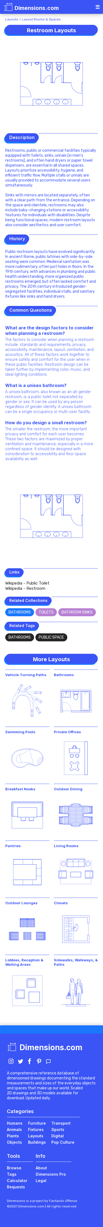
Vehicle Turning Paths (25, 675)
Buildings (37, 1142)
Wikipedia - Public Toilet (27, 583)
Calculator (17, 1180)
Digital (57, 1135)
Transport (61, 1123)
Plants (13, 1135)
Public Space (51, 637)
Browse (14, 1167)
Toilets (46, 612)
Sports (57, 1129)
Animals (14, 1129)
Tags (11, 1174)
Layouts (11, 19)
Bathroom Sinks (77, 612)
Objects (14, 1142)
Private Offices (67, 732)
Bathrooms (20, 612)
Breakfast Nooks (20, 789)
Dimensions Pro (51, 1174)
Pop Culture (62, 1142)
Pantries (13, 846)
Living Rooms (66, 846)
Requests (16, 1187)
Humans (15, 1123)
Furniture (37, 1123)
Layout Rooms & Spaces (41, 19)
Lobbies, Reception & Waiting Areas (24, 962)
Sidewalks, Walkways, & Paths (76, 962)
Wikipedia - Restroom (25, 588)
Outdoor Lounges (21, 903)
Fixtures (36, 1129)
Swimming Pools (20, 732)
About (41, 1167)
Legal (41, 1180)
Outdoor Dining (68, 789)
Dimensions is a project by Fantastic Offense (42, 1201)
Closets (61, 903)
